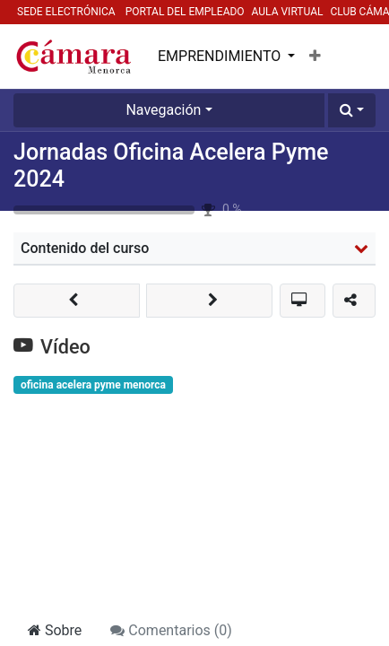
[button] (315, 56)
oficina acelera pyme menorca (93, 385)
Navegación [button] (163, 109)
